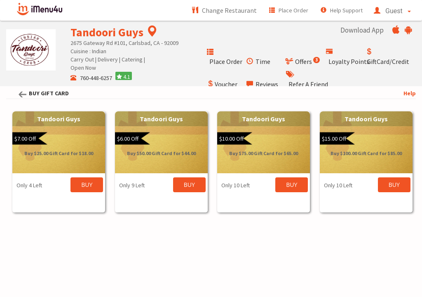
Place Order (288, 10)
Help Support (342, 10)
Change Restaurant (224, 10)
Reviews (262, 84)
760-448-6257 (91, 78)
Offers (303, 61)
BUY (86, 185)
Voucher (222, 84)
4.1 (123, 76)
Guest (392, 11)
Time (258, 61)
